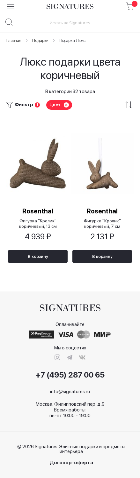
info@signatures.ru (70, 391)
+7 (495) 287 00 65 (70, 374)
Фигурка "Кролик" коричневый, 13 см (38, 223)
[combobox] (70, 22)
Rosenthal (37, 211)
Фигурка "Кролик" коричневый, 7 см (102, 223)
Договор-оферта (71, 462)
